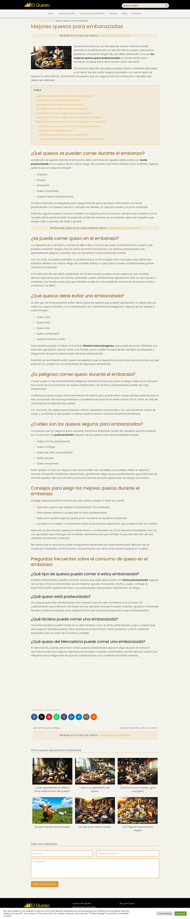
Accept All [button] (180, 913)
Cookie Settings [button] (165, 913)
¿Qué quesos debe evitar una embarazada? (59, 104)
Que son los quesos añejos (46, 727)
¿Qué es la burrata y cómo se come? (138, 727)
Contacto (136, 13)
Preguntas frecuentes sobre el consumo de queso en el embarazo (71, 121)
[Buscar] (166, 5)
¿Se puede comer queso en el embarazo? (58, 100)
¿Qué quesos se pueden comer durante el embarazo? (64, 96)
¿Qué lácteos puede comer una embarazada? (64, 134)
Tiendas (113, 13)
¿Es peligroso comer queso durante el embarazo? (62, 108)
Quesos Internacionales (92, 13)
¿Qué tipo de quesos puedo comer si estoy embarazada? (69, 126)
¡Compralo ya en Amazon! (114, 35)
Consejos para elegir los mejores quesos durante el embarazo (69, 117)
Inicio (51, 13)
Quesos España (66, 13)
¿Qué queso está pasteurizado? (56, 130)
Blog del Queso (127, 903)
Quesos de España (81, 903)
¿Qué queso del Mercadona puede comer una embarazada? (71, 139)
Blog (124, 13)
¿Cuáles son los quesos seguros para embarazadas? (64, 113)
